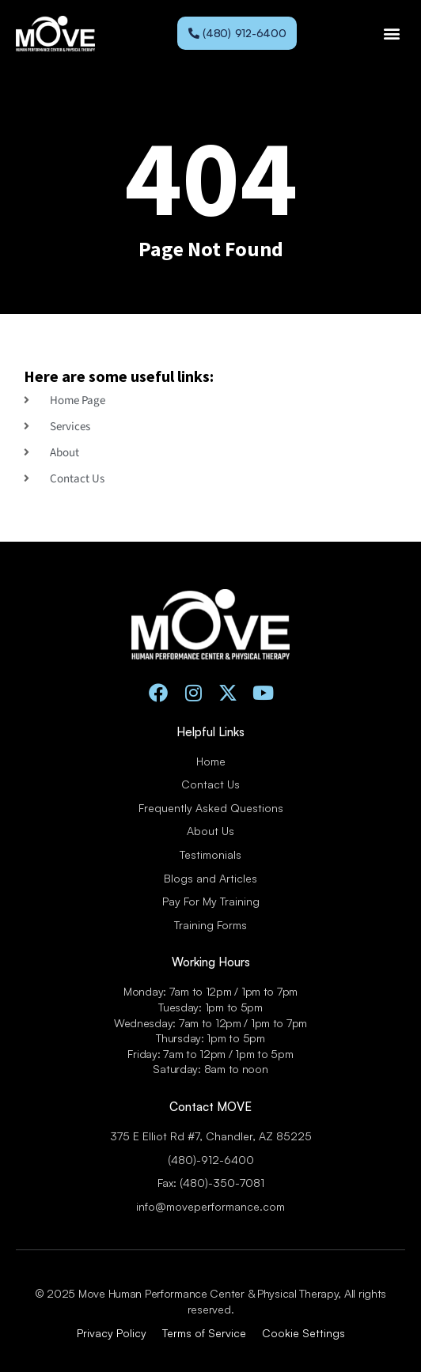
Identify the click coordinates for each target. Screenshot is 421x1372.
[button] (392, 34)
